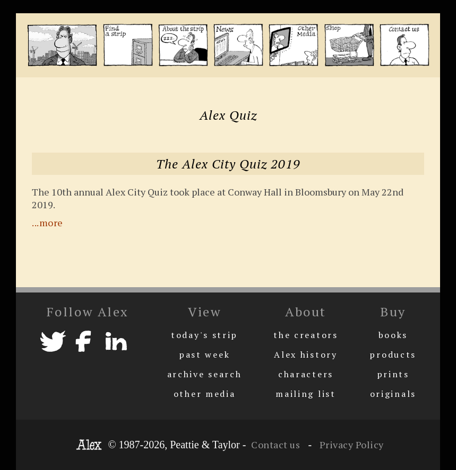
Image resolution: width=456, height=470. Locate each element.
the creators (305, 335)
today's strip (204, 335)
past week (204, 354)
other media (205, 394)
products (392, 354)
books (393, 335)
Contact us (275, 444)
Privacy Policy (350, 444)
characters (305, 374)
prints (393, 374)
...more (47, 222)
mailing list (305, 394)
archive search (204, 374)
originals (393, 394)
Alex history (305, 354)
